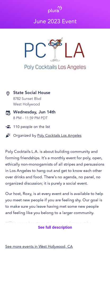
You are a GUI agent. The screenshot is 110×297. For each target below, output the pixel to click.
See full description (55, 227)
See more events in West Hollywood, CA (39, 246)
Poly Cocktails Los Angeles (59, 135)
